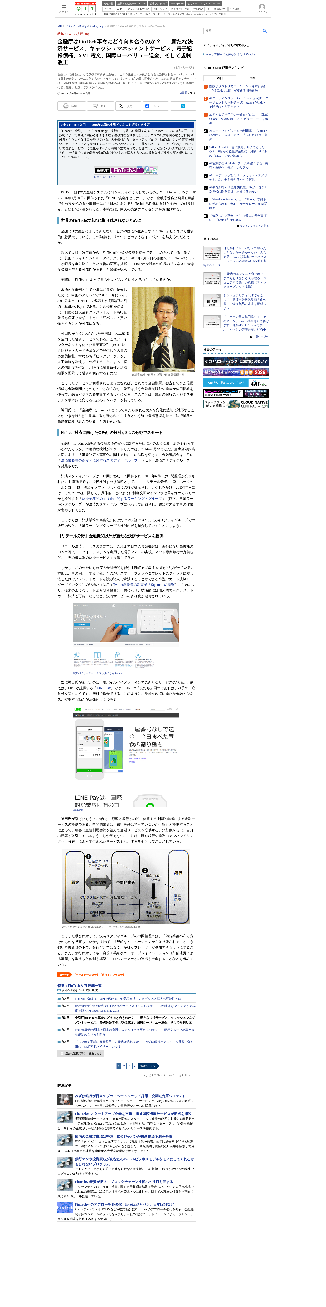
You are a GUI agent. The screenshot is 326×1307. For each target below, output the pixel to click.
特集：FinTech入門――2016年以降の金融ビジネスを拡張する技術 (105, 124)
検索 (265, 31)
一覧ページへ (261, 336)
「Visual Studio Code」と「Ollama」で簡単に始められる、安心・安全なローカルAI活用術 (238, 204)
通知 (103, 106)
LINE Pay (104, 688)
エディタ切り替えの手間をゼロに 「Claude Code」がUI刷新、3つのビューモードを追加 (238, 119)
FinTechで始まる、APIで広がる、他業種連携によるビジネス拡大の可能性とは (128, 998)
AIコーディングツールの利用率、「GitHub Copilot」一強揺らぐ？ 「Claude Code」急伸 (238, 135)
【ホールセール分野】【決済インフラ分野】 (99, 974)
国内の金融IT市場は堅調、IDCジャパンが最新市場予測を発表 (123, 1136)
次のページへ (147, 1066)
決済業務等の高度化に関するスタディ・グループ (99, 460)
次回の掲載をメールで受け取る (80, 990)
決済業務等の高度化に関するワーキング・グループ (122, 499)
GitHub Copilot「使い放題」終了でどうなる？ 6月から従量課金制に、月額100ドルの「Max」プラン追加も (238, 151)
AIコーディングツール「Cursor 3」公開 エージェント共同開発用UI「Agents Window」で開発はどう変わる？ (239, 103)
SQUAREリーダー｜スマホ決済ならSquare (97, 673)
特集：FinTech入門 (105, 177)
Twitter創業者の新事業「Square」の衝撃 (144, 584)
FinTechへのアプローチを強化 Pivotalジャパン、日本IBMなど (124, 1204)
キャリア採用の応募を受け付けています (231, 54)
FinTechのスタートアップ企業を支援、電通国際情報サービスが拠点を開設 (133, 1114)
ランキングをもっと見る (254, 225)
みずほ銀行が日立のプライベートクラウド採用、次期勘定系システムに (130, 1096)
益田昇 (183, 92)
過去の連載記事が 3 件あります (83, 1053)
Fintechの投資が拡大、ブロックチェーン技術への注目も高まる (124, 1182)
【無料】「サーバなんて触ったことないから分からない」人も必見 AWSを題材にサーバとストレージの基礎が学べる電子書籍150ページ (235, 257)
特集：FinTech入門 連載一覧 (79, 986)
